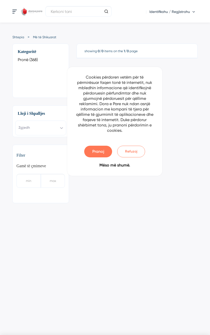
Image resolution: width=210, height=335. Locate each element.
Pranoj (98, 151)
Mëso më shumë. (114, 165)
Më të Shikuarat (44, 37)
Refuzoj (131, 151)
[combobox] (40, 128)
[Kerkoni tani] (78, 11)
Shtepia (18, 37)
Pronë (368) (28, 59)
